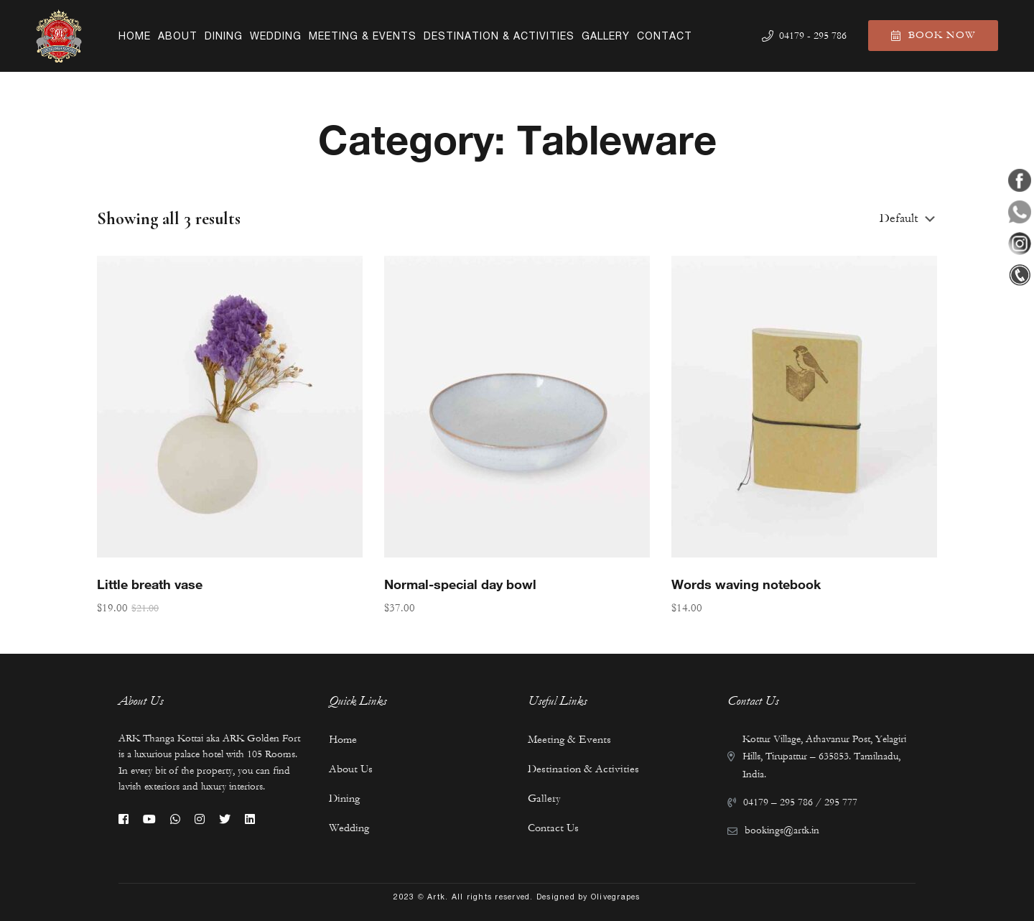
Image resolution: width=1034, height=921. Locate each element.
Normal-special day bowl (460, 588)
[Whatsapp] (175, 819)
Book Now (933, 35)
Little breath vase (149, 588)
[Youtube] (149, 819)
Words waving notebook (746, 588)
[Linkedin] (250, 819)
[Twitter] (224, 819)
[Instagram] (199, 819)
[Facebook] (123, 819)
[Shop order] (908, 219)
